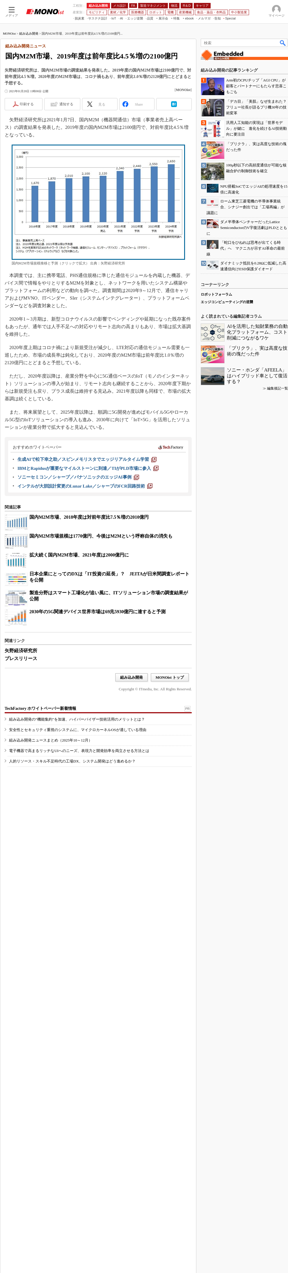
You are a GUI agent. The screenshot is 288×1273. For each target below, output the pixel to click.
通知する (66, 179)
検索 (283, 118)
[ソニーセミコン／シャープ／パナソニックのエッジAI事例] (78, 552)
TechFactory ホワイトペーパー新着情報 (40, 805)
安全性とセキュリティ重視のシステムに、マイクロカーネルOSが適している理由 (77, 827)
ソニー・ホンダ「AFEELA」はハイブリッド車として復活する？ (257, 1054)
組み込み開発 (28, 108)
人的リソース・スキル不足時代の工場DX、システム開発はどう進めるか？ (72, 858)
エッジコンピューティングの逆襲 (227, 981)
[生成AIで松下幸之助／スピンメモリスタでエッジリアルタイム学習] (87, 534)
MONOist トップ (170, 752)
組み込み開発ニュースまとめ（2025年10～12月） (50, 837)
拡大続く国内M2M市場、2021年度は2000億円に (79, 629)
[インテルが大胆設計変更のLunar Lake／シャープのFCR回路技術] (84, 561)
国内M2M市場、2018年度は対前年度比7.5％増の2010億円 (89, 592)
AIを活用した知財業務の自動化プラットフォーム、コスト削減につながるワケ (257, 1011)
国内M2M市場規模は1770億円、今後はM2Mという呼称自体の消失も (101, 611)
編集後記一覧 (277, 1067)
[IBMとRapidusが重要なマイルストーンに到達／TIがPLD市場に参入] (88, 543)
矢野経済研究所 (21, 725)
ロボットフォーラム (216, 973)
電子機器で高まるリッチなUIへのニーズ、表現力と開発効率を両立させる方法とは (79, 848)
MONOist (9, 108)
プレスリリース (21, 733)
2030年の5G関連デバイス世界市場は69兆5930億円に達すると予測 (97, 686)
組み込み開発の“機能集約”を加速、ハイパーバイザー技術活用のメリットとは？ (77, 816)
